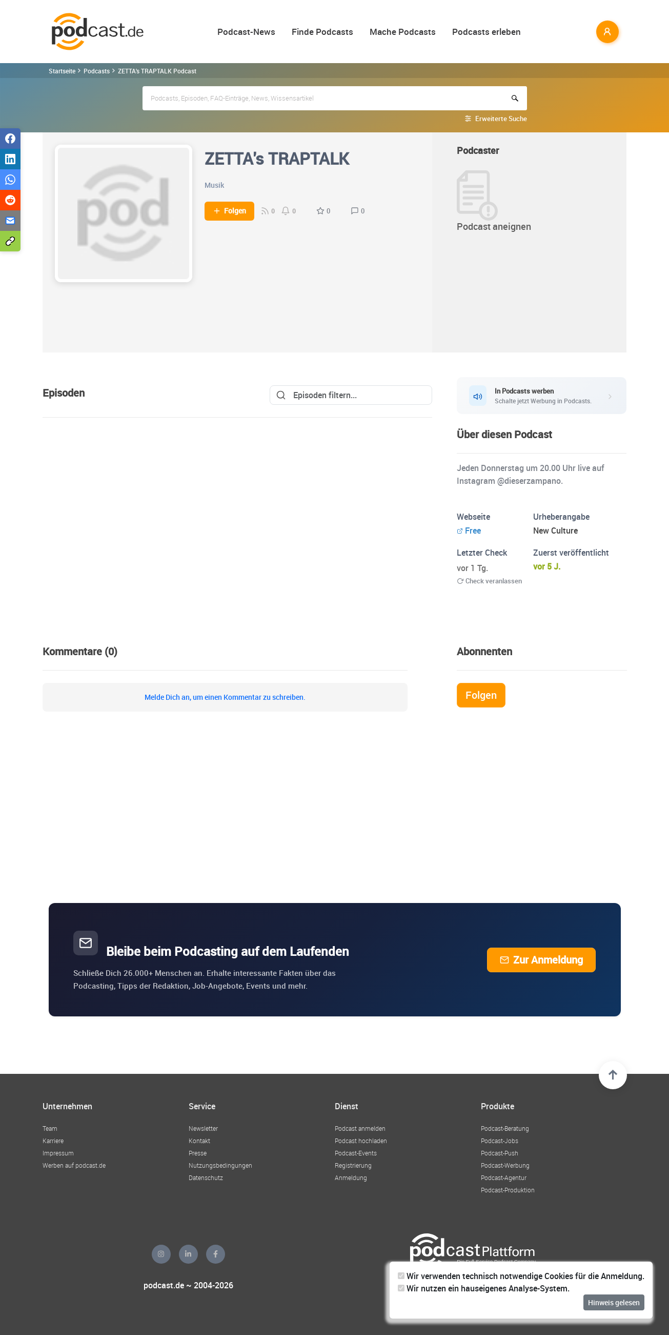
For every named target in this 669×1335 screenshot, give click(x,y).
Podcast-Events (356, 1153)
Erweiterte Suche (501, 118)
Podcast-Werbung (505, 1165)
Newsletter (203, 1128)
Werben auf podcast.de (74, 1165)
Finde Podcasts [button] (322, 31)
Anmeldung (351, 1177)
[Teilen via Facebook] (10, 138)
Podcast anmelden (360, 1128)
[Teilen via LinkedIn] (10, 159)
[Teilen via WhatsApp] (10, 179)
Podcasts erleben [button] (486, 31)
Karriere (53, 1140)
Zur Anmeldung (541, 960)
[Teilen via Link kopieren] (10, 241)
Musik (214, 185)
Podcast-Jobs (499, 1140)
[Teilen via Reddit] (10, 200)
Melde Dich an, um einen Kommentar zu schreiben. (225, 697)
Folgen (229, 210)
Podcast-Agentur (503, 1177)
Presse (198, 1153)
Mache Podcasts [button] (403, 31)
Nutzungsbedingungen (220, 1165)
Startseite (62, 71)
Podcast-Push (499, 1153)
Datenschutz (206, 1177)
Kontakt (199, 1140)
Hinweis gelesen (614, 1302)
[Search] (351, 395)
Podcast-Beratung (505, 1128)
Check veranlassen (489, 580)
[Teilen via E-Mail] (10, 220)
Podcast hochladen (361, 1140)
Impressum (58, 1153)
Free (469, 530)
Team (50, 1128)
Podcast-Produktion (508, 1190)
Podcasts (97, 71)
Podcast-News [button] (246, 31)
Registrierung (353, 1165)
